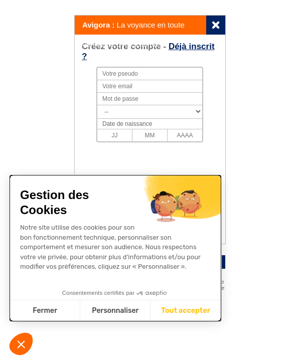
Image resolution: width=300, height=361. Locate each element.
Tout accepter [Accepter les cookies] (185, 310)
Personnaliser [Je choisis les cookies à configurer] (115, 310)
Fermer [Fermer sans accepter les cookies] (45, 310)
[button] (21, 344)
